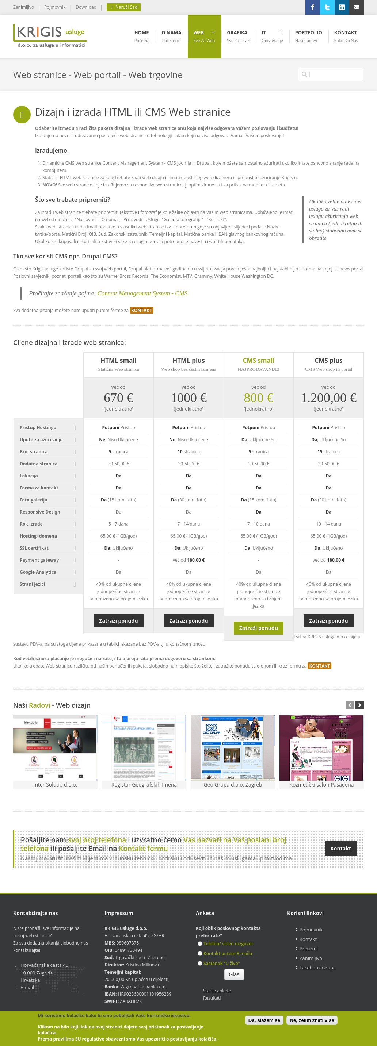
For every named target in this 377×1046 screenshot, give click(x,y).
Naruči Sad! (124, 7)
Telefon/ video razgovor (225, 944)
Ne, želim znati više (312, 1020)
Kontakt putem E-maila (225, 953)
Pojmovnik (54, 7)
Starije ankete (217, 991)
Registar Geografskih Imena (144, 784)
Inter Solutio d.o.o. (55, 784)
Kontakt (341, 848)
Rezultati (212, 998)
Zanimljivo (23, 7)
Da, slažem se (264, 1020)
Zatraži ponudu (118, 620)
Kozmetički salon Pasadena (321, 784)
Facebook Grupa (318, 967)
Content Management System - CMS (142, 293)
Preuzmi (309, 948)
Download (86, 7)
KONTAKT (141, 310)
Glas (234, 974)
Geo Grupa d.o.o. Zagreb (232, 784)
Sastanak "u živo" (219, 963)
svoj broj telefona (97, 840)
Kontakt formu (143, 848)
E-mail (27, 987)
